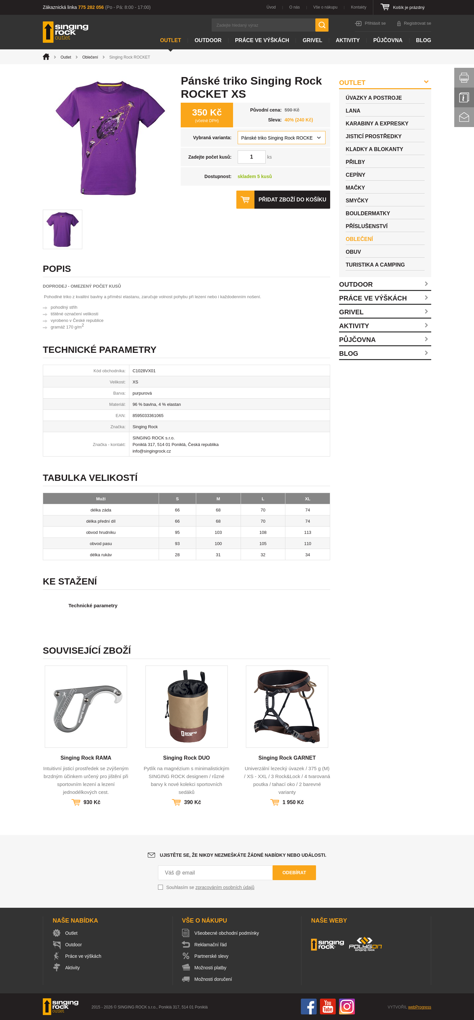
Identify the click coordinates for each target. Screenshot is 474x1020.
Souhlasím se (210, 887)
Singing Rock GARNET (287, 758)
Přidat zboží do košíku (292, 199)
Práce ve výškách (262, 40)
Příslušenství (366, 226)
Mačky (355, 188)
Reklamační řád (211, 944)
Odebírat (294, 872)
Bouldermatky (368, 213)
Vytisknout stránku (464, 78)
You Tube (328, 1006)
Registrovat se (417, 23)
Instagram (347, 1006)
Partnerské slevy (211, 956)
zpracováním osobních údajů (225, 887)
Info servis (464, 97)
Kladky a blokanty (374, 149)
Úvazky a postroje (374, 98)
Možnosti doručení (213, 979)
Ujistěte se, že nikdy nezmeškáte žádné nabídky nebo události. (243, 855)
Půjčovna (388, 40)
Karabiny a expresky (377, 123)
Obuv (353, 252)
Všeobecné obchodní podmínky (227, 933)
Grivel (312, 40)
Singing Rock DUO (186, 758)
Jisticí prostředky (374, 136)
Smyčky (357, 200)
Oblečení (90, 57)
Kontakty (358, 7)
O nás (294, 7)
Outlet (170, 40)
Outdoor (208, 40)
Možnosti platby (210, 967)
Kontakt (464, 117)
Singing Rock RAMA (86, 758)
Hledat (322, 25)
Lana (353, 111)
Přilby (355, 162)
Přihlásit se (375, 23)
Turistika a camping (375, 265)
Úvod (271, 7)
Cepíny (355, 175)
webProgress (419, 1007)
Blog (423, 40)
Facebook (309, 1006)
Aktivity (348, 40)
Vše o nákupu (325, 7)
